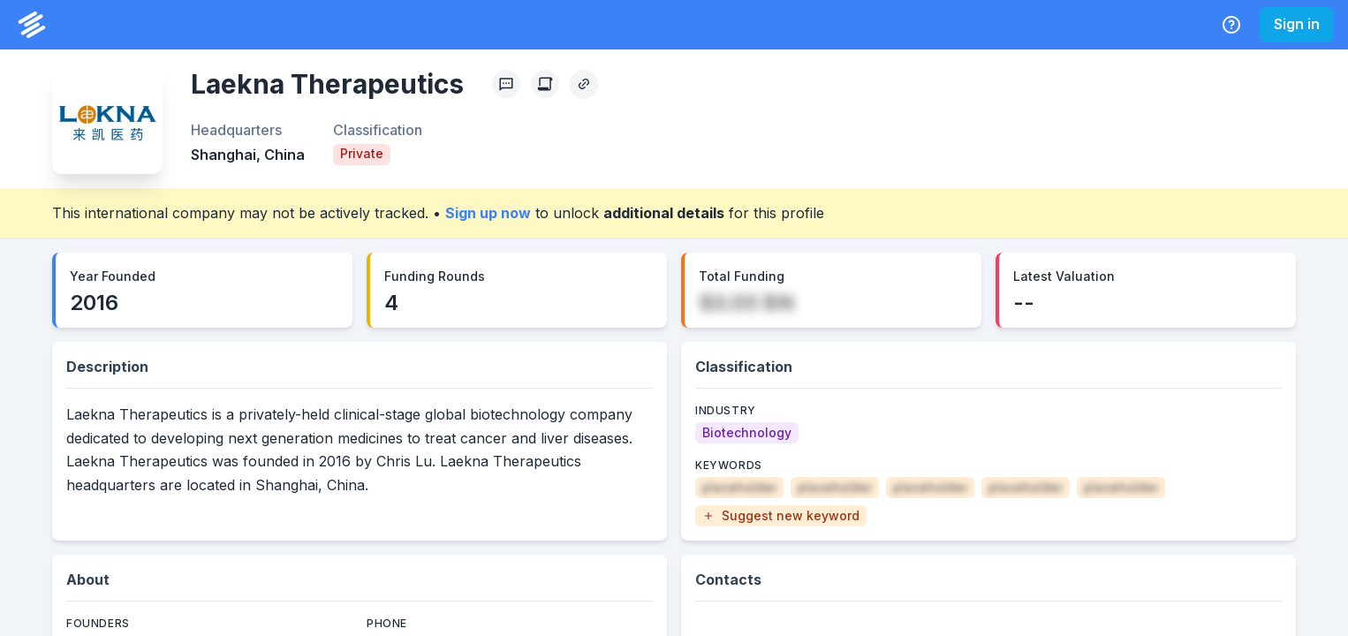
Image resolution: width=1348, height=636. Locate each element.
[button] (781, 515)
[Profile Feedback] (506, 84)
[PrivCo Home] (31, 24)
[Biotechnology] (747, 432)
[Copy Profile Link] (584, 84)
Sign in (1297, 24)
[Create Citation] (545, 84)
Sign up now (488, 213)
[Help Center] (1231, 24)
